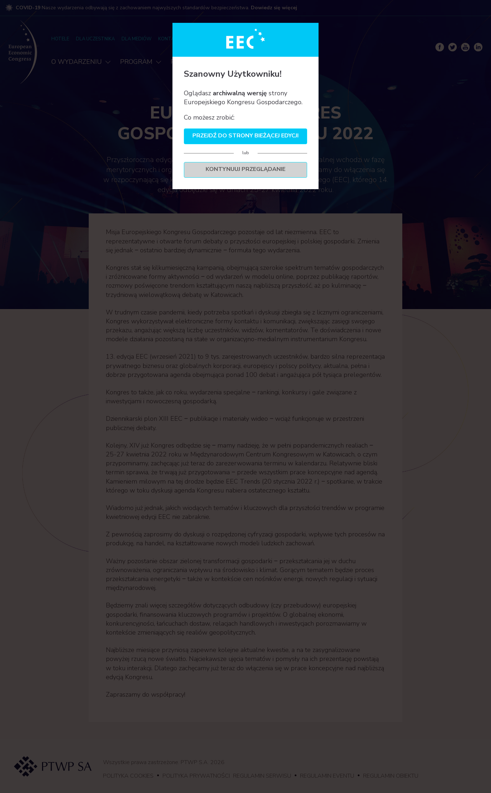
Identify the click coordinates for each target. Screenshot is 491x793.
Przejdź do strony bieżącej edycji (245, 136)
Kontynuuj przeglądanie (245, 169)
